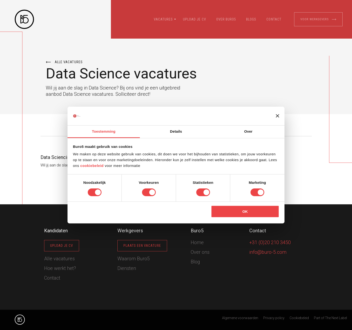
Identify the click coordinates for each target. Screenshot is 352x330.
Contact (273, 19)
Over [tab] (248, 131)
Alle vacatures (64, 62)
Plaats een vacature (142, 246)
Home (197, 242)
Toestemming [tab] (103, 131)
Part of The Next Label (330, 318)
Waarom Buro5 (133, 258)
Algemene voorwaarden (240, 318)
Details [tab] (176, 131)
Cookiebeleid (299, 318)
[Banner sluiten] (277, 116)
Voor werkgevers (318, 19)
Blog (195, 262)
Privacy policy (273, 318)
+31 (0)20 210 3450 (270, 242)
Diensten (126, 268)
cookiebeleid (92, 166)
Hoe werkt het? (60, 268)
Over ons (200, 252)
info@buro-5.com (267, 252)
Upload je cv (194, 19)
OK (245, 211)
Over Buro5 (226, 19)
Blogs (251, 19)
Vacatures (163, 19)
